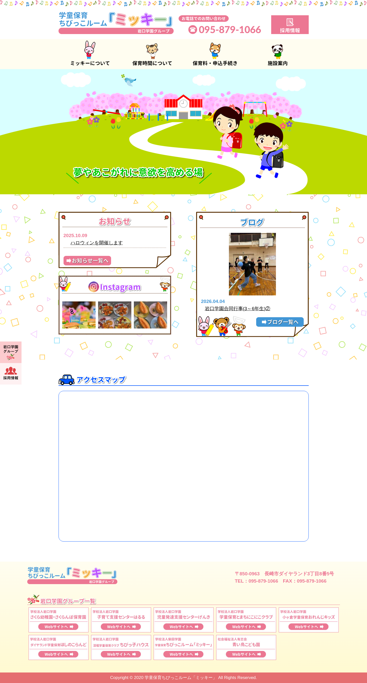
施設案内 (277, 54)
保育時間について (152, 54)
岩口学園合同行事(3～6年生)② (237, 308)
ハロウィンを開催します (97, 242)
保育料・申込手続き (215, 54)
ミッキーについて (90, 54)
